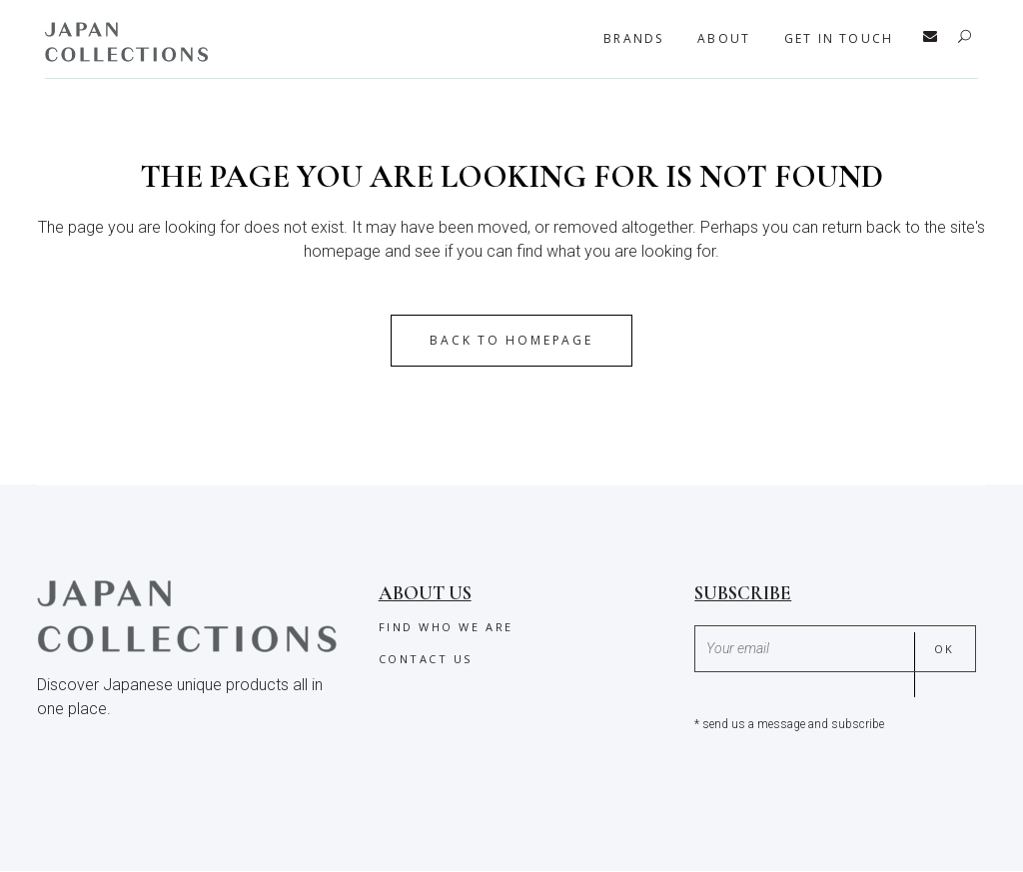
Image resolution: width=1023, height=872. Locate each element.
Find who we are (446, 626)
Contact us (426, 658)
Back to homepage (511, 340)
